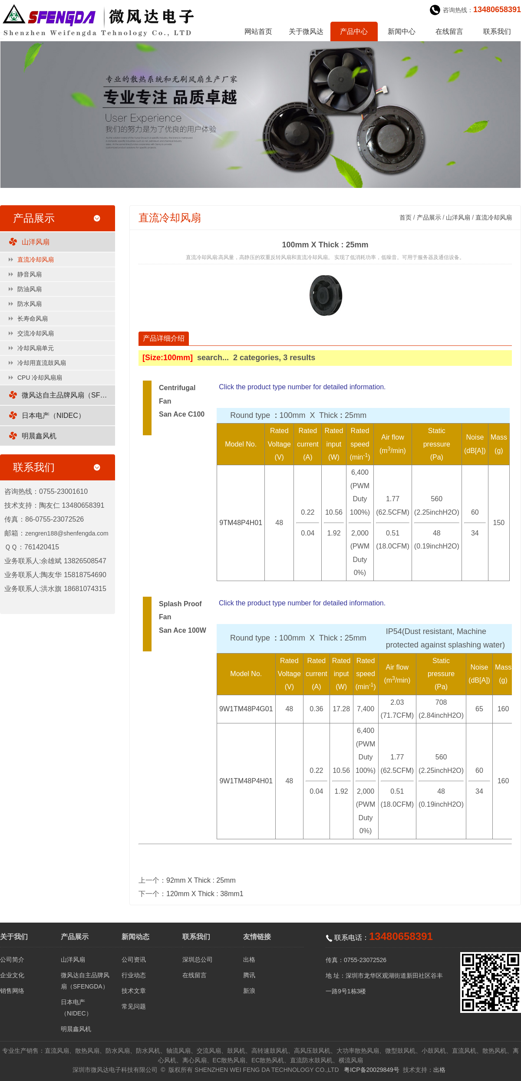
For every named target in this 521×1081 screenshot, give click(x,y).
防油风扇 (29, 289)
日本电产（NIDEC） (53, 415)
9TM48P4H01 (240, 522)
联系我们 (497, 31)
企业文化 (12, 975)
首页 (405, 217)
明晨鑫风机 (39, 436)
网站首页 (258, 31)
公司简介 (12, 959)
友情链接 (257, 936)
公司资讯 (134, 959)
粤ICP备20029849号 (371, 1069)
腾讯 (249, 975)
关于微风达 (306, 31)
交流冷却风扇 (35, 333)
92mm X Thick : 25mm (201, 880)
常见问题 (134, 1006)
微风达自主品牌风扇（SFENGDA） (68, 395)
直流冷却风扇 (35, 259)
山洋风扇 (35, 242)
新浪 (249, 990)
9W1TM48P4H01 (246, 781)
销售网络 (12, 990)
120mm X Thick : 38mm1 (205, 893)
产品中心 (354, 31)
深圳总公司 (197, 959)
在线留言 (449, 31)
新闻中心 (401, 31)
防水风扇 (29, 303)
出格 (249, 959)
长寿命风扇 (32, 318)
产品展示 (429, 217)
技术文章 (134, 990)
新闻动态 (135, 936)
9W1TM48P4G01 (246, 709)
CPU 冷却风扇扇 (39, 377)
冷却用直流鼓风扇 (41, 362)
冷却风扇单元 (35, 348)
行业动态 (134, 975)
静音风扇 (29, 274)
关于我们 (14, 936)
